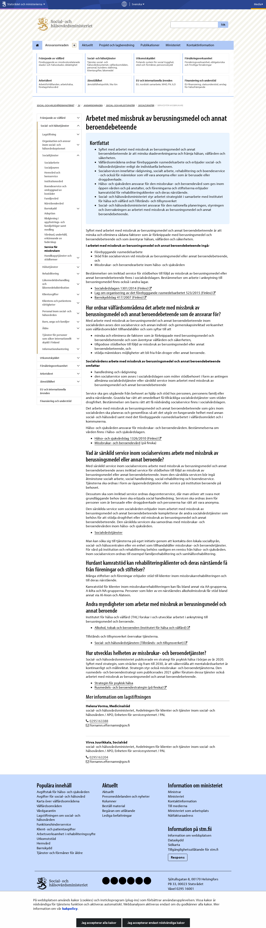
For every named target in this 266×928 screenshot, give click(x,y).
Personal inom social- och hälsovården (56, 313)
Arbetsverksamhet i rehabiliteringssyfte (66, 834)
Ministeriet (173, 45)
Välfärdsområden (49, 806)
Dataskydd (176, 840)
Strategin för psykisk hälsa (114, 683)
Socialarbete (51, 162)
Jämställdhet (47, 381)
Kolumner (109, 801)
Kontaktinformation (200, 45)
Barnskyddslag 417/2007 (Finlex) (121, 297)
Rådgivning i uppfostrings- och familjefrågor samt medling (55, 223)
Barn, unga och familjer (55, 321)
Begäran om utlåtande (118, 810)
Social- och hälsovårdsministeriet (55, 105)
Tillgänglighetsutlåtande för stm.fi (193, 849)
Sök (223, 24)
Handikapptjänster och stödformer (58, 257)
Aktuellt (87, 45)
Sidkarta (174, 844)
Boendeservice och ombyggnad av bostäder (55, 190)
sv (79, 105)
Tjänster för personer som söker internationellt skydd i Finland (57, 338)
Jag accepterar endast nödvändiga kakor (156, 923)
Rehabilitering (50, 273)
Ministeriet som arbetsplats (188, 810)
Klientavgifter (50, 294)
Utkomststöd (46, 838)
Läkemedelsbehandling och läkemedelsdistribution (55, 283)
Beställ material (113, 806)
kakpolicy (70, 908)
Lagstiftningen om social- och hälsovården (58, 817)
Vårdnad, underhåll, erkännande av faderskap (55, 238)
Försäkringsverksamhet (54, 366)
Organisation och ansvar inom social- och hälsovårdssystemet (56, 144)
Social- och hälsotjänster (120, 105)
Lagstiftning (49, 134)
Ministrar (174, 792)
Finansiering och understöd (55, 401)
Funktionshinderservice (54, 824)
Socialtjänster (146, 105)
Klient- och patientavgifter (56, 829)
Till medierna (177, 806)
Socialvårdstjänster (109, 532)
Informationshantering (55, 349)
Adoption (49, 213)
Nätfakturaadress (180, 815)
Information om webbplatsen (189, 835)
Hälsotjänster (50, 267)
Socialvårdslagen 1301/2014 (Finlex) (123, 288)
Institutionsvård (53, 181)
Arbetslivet (46, 373)
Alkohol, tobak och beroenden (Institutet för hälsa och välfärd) (142, 627)
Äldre (45, 328)
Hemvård (43, 843)
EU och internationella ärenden (53, 391)
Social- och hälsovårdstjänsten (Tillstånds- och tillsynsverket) (141, 642)
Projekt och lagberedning (116, 45)
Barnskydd (50, 208)
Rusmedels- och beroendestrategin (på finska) (131, 687)
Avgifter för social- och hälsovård (61, 796)
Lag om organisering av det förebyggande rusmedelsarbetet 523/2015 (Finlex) (155, 292)
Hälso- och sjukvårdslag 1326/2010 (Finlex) (128, 438)
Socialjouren (51, 167)
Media (258, 4)
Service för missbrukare (52, 249)
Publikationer (150, 45)
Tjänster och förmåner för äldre (60, 852)
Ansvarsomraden (57, 45)
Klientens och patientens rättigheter (56, 302)
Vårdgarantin (46, 810)
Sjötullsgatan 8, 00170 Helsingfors (193, 879)
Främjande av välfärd (52, 118)
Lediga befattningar (117, 815)
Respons (178, 857)
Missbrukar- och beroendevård (117, 443)
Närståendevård (53, 203)
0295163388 (99, 721)
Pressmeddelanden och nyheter (126, 796)
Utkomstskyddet (49, 358)
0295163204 (99, 757)
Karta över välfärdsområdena (58, 801)
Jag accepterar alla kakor (98, 923)
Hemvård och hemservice (52, 174)
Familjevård (51, 198)
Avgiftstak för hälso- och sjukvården (63, 792)
